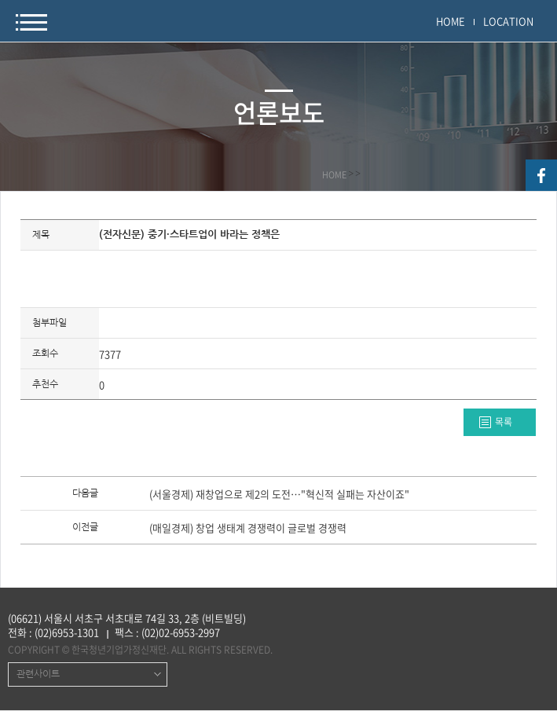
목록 (503, 422)
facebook (541, 175)
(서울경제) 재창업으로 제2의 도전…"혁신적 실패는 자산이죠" (279, 495)
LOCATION (508, 20)
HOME (450, 20)
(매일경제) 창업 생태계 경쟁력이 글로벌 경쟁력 (247, 528)
